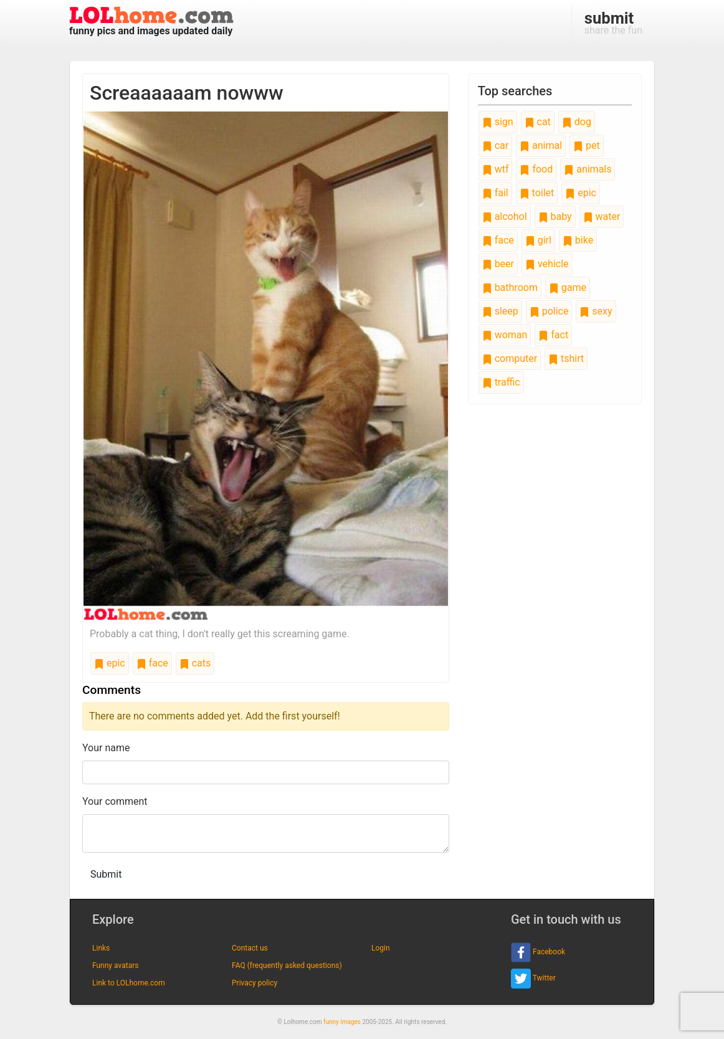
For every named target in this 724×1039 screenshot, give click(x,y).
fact (553, 335)
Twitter (533, 979)
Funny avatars (115, 965)
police (549, 311)
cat (538, 122)
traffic (501, 382)
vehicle (547, 264)
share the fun (613, 22)
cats (195, 663)
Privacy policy (254, 983)
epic (109, 663)
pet (586, 145)
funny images (342, 1021)
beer (498, 264)
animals (587, 169)
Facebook (538, 952)
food (536, 169)
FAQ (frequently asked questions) (287, 965)
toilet (537, 193)
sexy (595, 311)
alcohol (504, 216)
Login (380, 948)
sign (497, 122)
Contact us (250, 948)
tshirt (566, 358)
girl (538, 240)
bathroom (510, 287)
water (602, 216)
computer (509, 358)
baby (555, 216)
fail (495, 193)
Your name (106, 748)
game (567, 287)
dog (576, 122)
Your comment (115, 801)
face (152, 663)
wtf (495, 169)
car (495, 145)
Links (101, 948)
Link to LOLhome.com (128, 983)
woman (505, 335)
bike (578, 240)
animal (541, 145)
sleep (500, 311)
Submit (105, 874)
